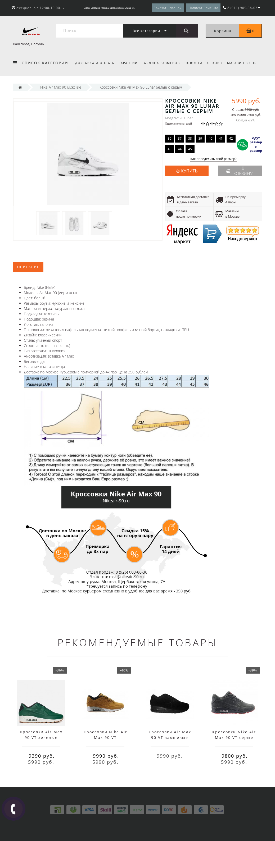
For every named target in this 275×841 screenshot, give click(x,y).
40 (210, 138)
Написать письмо (203, 8)
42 (231, 138)
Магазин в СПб (242, 63)
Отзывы (215, 63)
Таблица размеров (161, 63)
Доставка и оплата (94, 63)
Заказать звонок (168, 8)
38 (190, 138)
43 (170, 149)
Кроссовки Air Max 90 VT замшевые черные (169, 737)
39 (200, 138)
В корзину (239, 171)
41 (221, 138)
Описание (28, 267)
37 (180, 138)
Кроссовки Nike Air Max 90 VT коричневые (105, 737)
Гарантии (128, 63)
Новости (193, 63)
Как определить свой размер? (213, 159)
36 (170, 138)
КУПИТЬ (189, 170)
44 (180, 149)
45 (190, 149)
